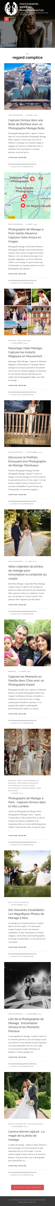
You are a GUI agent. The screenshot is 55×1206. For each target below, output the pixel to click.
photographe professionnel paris (24, 788)
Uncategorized (15, 115)
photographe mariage (27, 783)
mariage (12, 340)
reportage (13, 791)
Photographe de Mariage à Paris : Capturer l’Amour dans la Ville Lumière (27, 802)
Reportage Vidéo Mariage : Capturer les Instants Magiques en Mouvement (25, 352)
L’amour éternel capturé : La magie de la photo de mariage (26, 1135)
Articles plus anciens (27, 1187)
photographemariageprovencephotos (22, 164)
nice (10, 902)
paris (19, 780)
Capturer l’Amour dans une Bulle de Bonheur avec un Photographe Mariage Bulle (26, 124)
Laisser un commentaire (22, 167)
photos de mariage (17, 1124)
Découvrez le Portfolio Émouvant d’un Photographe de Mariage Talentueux (27, 461)
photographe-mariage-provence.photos (32, 7)
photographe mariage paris (21, 785)
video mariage (24, 340)
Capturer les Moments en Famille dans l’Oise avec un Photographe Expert (26, 680)
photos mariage (21, 902)
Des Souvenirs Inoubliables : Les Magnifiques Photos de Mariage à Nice (26, 914)
